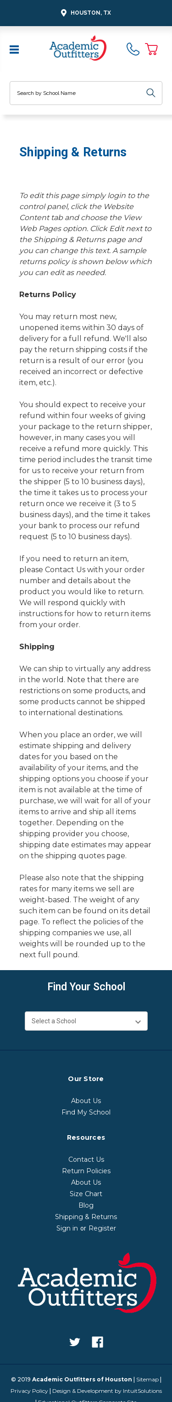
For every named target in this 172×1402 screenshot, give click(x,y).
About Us (86, 1101)
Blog (86, 1205)
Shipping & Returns (86, 1217)
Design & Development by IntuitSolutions (107, 1390)
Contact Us (65, 569)
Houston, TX (84, 13)
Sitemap (147, 1379)
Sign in (67, 1228)
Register (102, 1228)
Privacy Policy (29, 1390)
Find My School (86, 1112)
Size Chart (86, 1194)
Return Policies (86, 1171)
